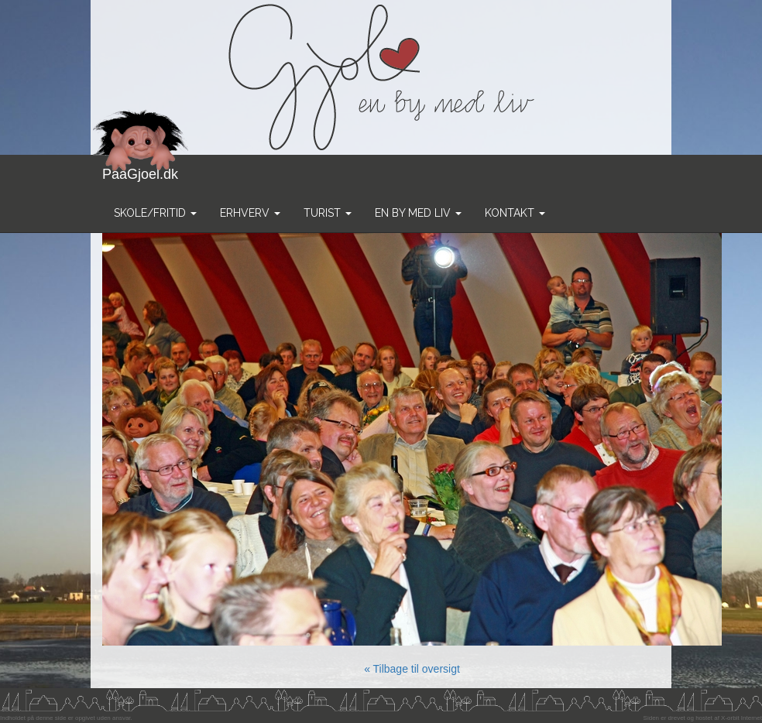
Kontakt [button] (515, 213)
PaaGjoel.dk (140, 168)
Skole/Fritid (155, 213)
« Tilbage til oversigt (412, 669)
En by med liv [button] (418, 213)
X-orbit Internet (741, 717)
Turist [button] (328, 213)
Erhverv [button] (250, 213)
